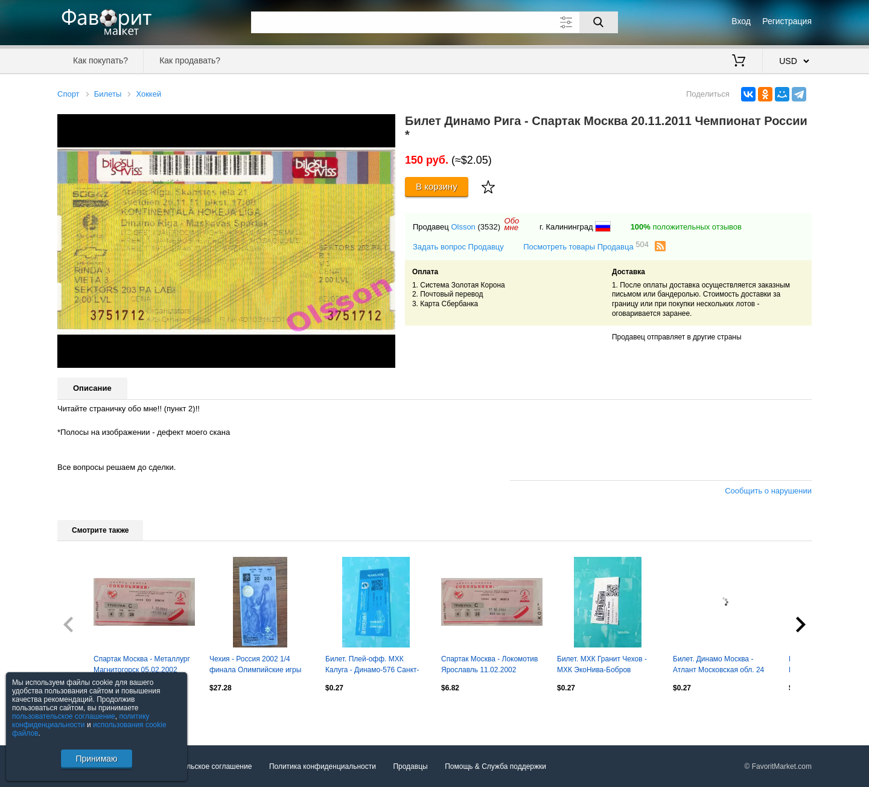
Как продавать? (189, 60)
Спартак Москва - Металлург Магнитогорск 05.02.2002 (142, 664)
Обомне (512, 224)
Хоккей (148, 93)
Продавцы (410, 766)
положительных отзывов (686, 226)
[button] (384, 125)
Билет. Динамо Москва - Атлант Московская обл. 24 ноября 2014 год (718, 665)
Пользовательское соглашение (200, 766)
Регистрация (787, 21)
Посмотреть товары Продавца (586, 246)
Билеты (107, 93)
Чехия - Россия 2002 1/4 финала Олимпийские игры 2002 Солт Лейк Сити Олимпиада (255, 665)
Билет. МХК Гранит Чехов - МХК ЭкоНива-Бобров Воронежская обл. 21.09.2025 (606, 665)
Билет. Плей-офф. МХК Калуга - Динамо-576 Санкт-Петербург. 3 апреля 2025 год (374, 665)
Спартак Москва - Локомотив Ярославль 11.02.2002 (489, 664)
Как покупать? (100, 60)
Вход (741, 21)
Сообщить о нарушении (768, 490)
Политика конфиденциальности (322, 766)
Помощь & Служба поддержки (495, 766)
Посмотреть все (83, 713)
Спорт (68, 93)
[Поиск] (598, 22)
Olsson (463, 226)
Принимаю (96, 758)
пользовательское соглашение (63, 716)
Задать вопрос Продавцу (458, 246)
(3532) (488, 226)
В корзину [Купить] (436, 186)
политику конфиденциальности (81, 720)
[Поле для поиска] (434, 22)
